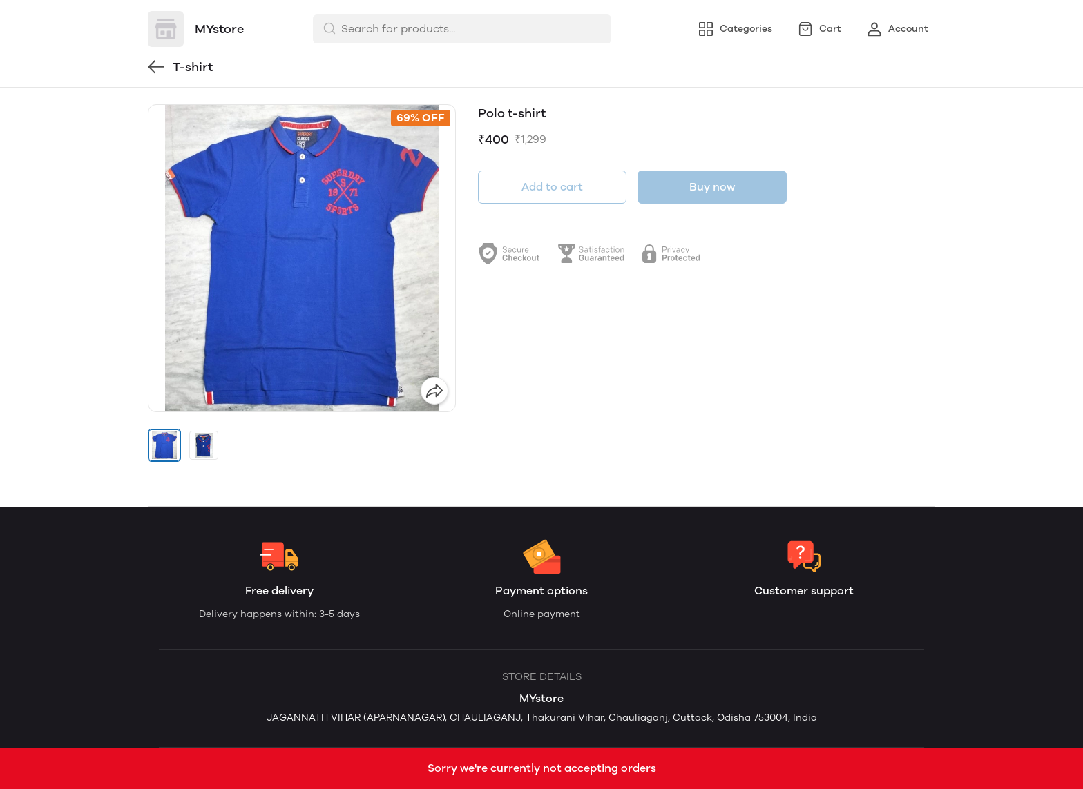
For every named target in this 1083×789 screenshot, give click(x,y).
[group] (301, 258)
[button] (164, 445)
